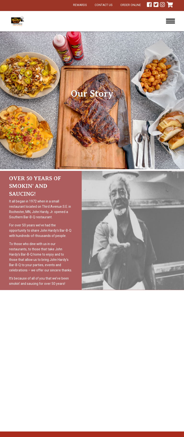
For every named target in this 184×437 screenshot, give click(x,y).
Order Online (130, 5)
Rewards (80, 5)
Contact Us (103, 5)
